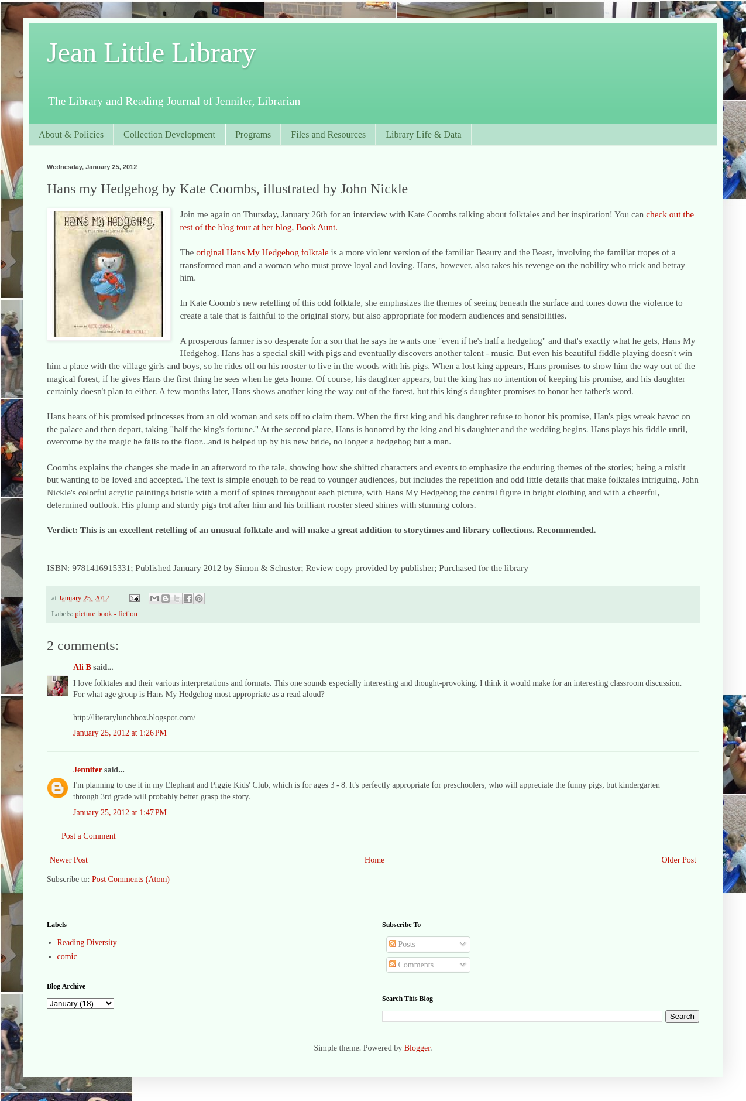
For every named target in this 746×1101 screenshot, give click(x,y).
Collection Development (169, 134)
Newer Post (69, 860)
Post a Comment (88, 836)
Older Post (679, 860)
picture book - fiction (106, 614)
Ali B (82, 667)
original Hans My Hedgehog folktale (262, 252)
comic (67, 956)
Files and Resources (328, 134)
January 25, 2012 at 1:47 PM (120, 812)
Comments (411, 964)
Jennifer (87, 769)
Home (374, 860)
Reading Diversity (87, 942)
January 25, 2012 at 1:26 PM (120, 733)
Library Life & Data (423, 134)
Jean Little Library (151, 52)
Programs (253, 134)
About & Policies (71, 134)
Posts (402, 944)
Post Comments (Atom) (131, 879)
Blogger (417, 1048)
